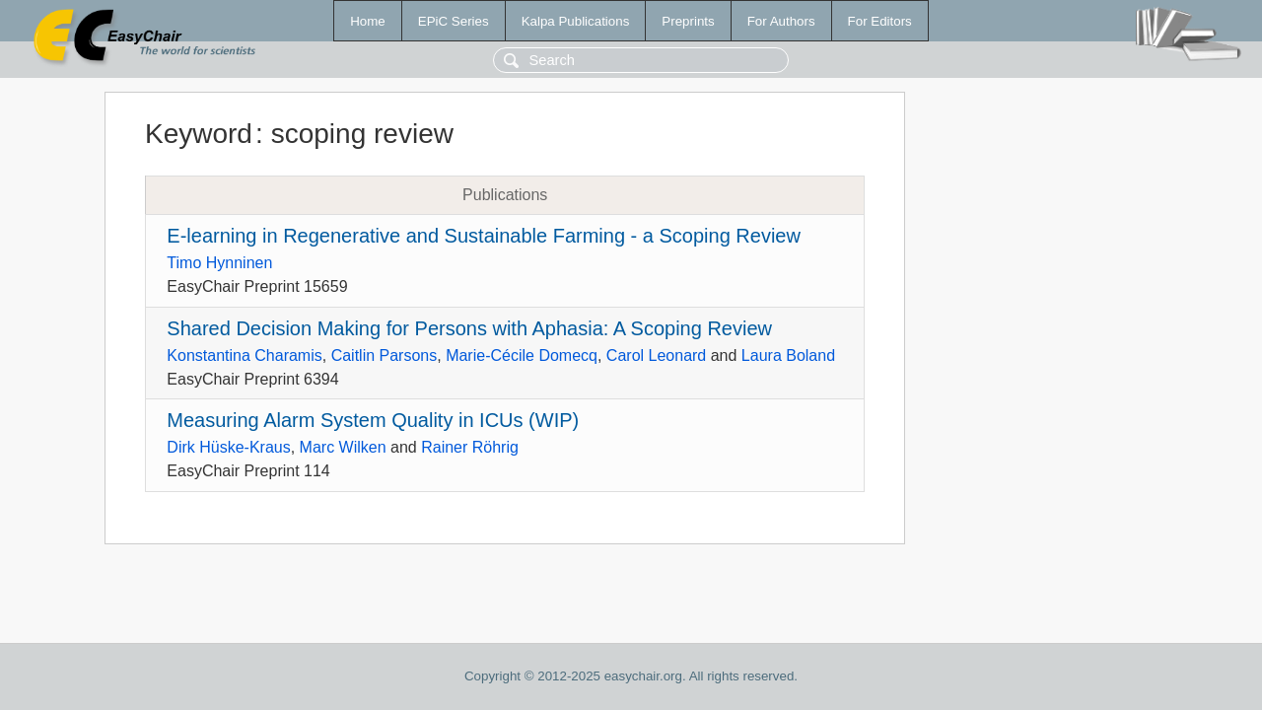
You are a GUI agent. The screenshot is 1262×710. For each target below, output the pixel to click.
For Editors (880, 21)
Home (368, 21)
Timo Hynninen (219, 262)
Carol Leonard (656, 355)
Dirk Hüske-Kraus (228, 447)
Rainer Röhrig (470, 447)
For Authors (781, 21)
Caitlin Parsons (384, 355)
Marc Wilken (343, 447)
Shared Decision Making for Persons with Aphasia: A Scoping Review (469, 328)
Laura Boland (788, 355)
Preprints (688, 21)
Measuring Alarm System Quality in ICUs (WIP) (373, 420)
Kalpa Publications (576, 21)
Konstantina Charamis (244, 355)
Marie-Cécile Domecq (521, 355)
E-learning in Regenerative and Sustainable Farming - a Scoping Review (484, 236)
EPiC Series (453, 21)
